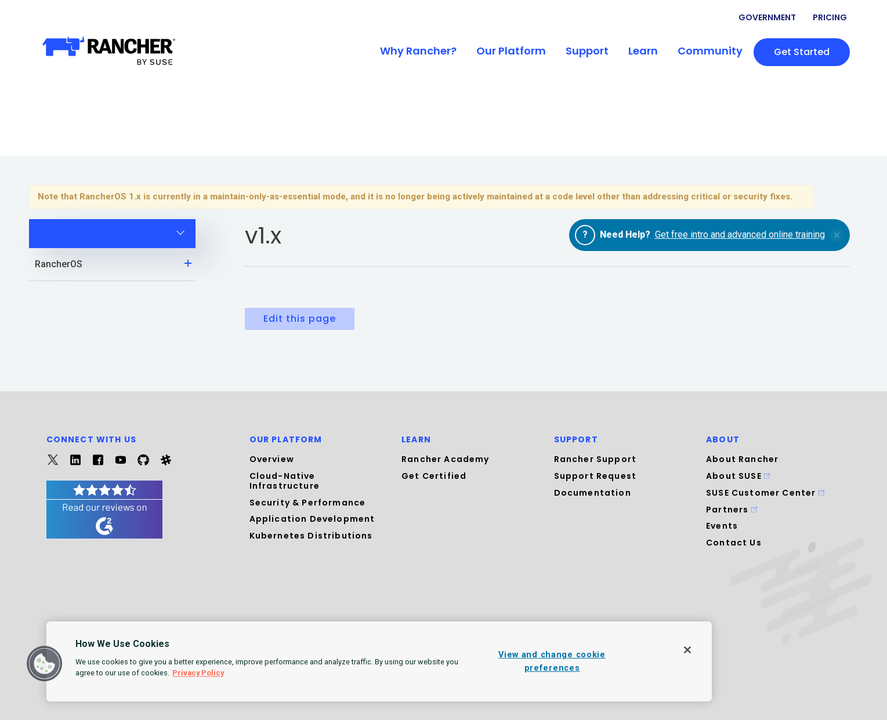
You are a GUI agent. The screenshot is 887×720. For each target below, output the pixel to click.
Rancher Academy (445, 459)
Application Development (312, 519)
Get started (802, 52)
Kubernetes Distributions (311, 535)
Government (767, 17)
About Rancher (742, 459)
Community (710, 50)
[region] (379, 661)
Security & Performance (307, 502)
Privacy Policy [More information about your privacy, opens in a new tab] (198, 672)
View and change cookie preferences (552, 661)
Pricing (830, 17)
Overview (271, 459)
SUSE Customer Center (765, 493)
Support (587, 50)
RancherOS (115, 263)
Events (722, 526)
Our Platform (511, 50)
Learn (643, 50)
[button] (44, 663)
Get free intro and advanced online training (740, 234)
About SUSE (738, 476)
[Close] (687, 650)
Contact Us (734, 542)
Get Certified (433, 476)
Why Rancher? (418, 50)
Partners (731, 509)
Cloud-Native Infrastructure (284, 481)
